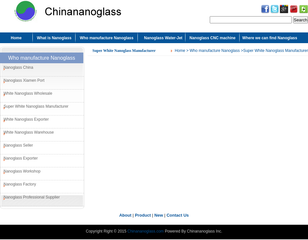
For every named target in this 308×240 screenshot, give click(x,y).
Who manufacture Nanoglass (106, 38)
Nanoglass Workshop (22, 171)
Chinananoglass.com (145, 231)
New (158, 215)
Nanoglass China (18, 67)
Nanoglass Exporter (21, 158)
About (125, 215)
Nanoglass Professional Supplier (32, 197)
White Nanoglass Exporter (26, 119)
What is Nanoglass (54, 38)
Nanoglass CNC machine (212, 38)
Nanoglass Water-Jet (163, 38)
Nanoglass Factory (20, 184)
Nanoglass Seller (18, 145)
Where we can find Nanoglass (269, 38)
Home (16, 38)
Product (143, 215)
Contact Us (178, 215)
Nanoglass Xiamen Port (24, 80)
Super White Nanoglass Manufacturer (36, 106)
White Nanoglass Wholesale (28, 93)
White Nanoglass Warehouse (29, 132)
